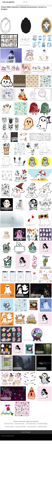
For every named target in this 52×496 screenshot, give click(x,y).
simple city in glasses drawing (20, 426)
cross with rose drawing (9, 426)
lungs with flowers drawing (19, 423)
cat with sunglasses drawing (31, 423)
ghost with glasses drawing (42, 423)
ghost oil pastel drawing (31, 426)
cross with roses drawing (8, 423)
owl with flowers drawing (42, 426)
